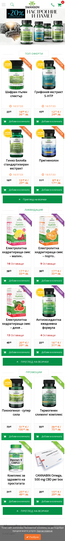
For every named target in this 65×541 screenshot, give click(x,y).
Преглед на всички (32, 199)
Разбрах (32, 537)
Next (62, 28)
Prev (3, 28)
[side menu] (3, 4)
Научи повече (45, 530)
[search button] (12, 4)
